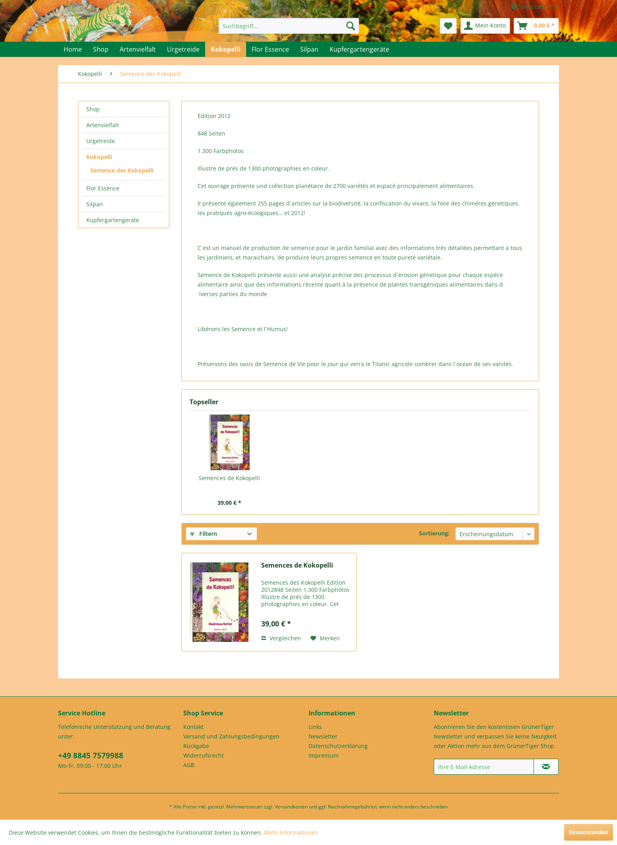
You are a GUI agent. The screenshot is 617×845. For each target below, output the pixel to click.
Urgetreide (100, 141)
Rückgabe (196, 746)
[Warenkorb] (536, 26)
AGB (188, 765)
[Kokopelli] (225, 49)
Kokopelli (99, 157)
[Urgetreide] (183, 49)
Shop (93, 109)
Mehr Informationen (291, 832)
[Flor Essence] (270, 49)
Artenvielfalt (102, 125)
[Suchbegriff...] (289, 26)
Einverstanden (588, 832)
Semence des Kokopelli (121, 170)
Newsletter (323, 736)
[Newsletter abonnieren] (546, 767)
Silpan (94, 204)
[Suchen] (350, 26)
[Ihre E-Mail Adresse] (484, 767)
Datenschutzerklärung (338, 746)
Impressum (323, 755)
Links (315, 727)
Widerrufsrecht (203, 755)
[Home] (72, 49)
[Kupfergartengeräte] (359, 49)
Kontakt (193, 727)
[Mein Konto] (485, 26)
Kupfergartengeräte (112, 220)
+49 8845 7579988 (90, 755)
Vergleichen (281, 638)
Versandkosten (291, 806)
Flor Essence (102, 188)
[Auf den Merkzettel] (325, 638)
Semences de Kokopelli (229, 478)
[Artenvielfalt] (137, 49)
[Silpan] (309, 49)
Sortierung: (434, 533)
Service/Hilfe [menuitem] (532, 6)
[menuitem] (289, 26)
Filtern (203, 533)
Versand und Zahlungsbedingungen (231, 736)
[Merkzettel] (448, 26)
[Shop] (100, 49)
